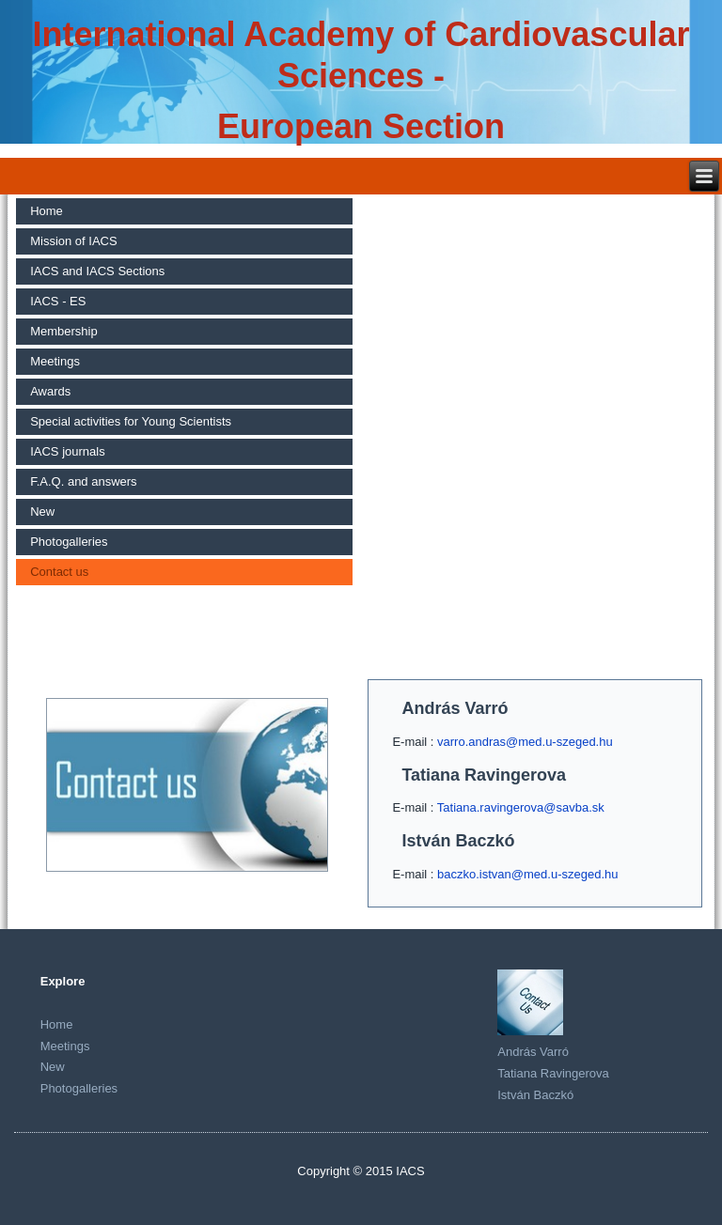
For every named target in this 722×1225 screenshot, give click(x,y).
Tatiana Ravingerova (553, 1073)
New (42, 511)
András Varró (533, 1052)
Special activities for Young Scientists (130, 421)
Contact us (59, 572)
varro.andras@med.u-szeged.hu (525, 742)
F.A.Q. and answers (83, 481)
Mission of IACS (73, 241)
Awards (50, 391)
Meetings (55, 361)
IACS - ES (58, 301)
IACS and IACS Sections (97, 271)
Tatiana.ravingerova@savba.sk (520, 807)
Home (46, 211)
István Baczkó (535, 1095)
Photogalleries (68, 542)
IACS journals (67, 451)
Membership (64, 331)
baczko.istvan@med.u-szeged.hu (527, 874)
